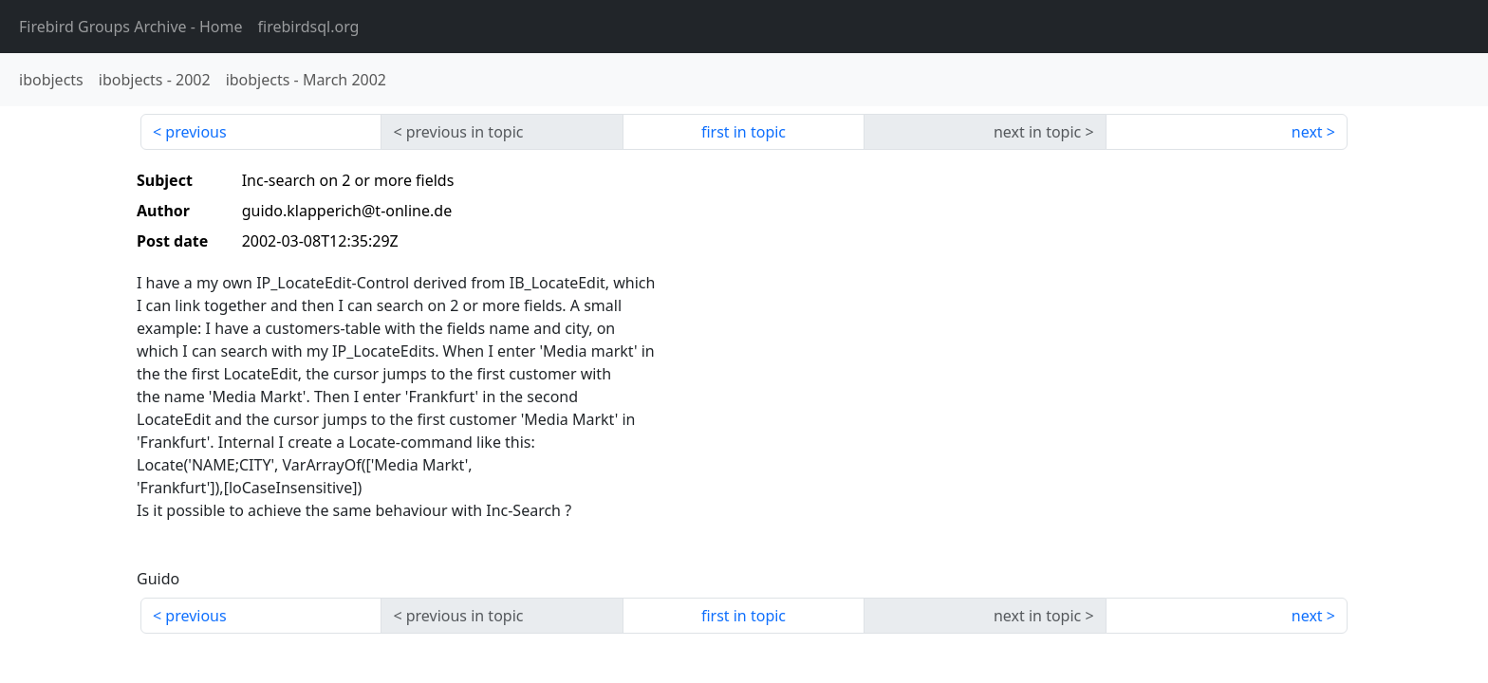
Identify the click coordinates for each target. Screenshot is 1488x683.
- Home (131, 26)
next (1307, 131)
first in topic (743, 131)
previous (195, 131)
